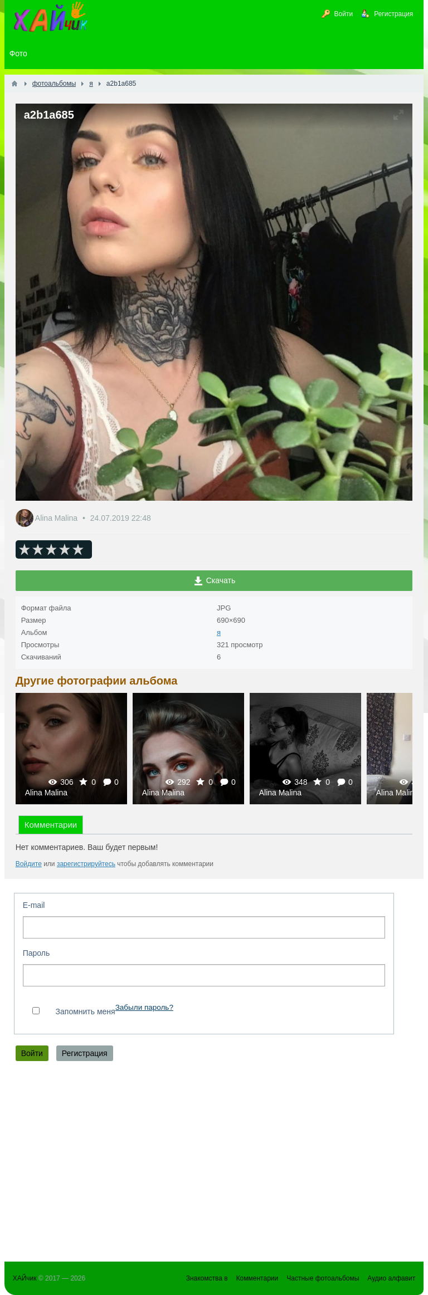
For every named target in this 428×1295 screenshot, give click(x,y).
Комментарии (51, 824)
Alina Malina (57, 518)
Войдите (29, 864)
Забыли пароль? (144, 1007)
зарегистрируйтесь (86, 864)
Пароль (36, 953)
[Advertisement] (214, 1164)
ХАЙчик (25, 1278)
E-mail (34, 905)
